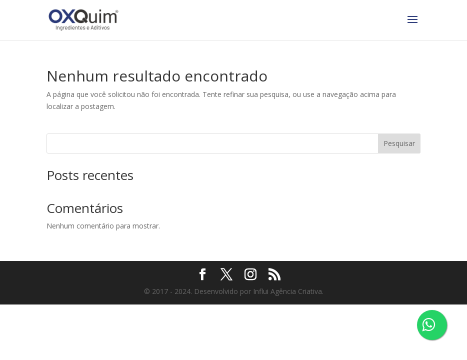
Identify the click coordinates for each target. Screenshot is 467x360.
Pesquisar (399, 143)
